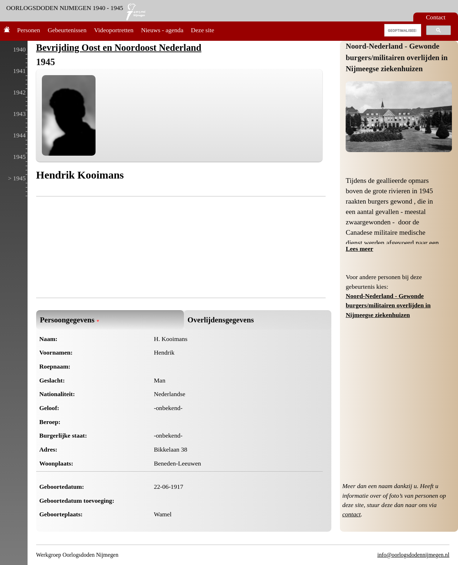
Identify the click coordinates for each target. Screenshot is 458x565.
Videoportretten (113, 30)
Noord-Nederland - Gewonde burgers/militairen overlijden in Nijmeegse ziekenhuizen (397, 57)
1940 (19, 49)
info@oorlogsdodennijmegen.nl (413, 555)
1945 (19, 156)
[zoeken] (402, 30)
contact (351, 514)
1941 (19, 70)
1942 (19, 92)
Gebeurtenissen (67, 30)
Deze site (202, 30)
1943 (19, 113)
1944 (19, 135)
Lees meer (359, 248)
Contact (435, 17)
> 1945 (17, 178)
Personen (28, 30)
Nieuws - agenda (162, 30)
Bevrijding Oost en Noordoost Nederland (118, 47)
